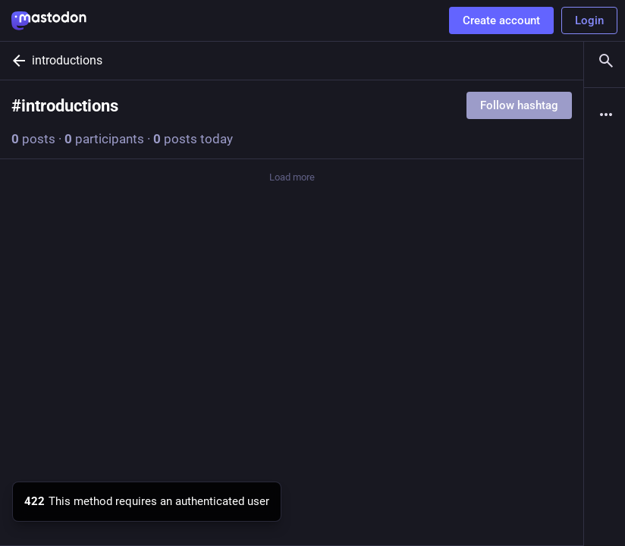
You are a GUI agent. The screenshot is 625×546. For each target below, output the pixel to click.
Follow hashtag (519, 105)
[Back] (16, 61)
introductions (67, 60)
